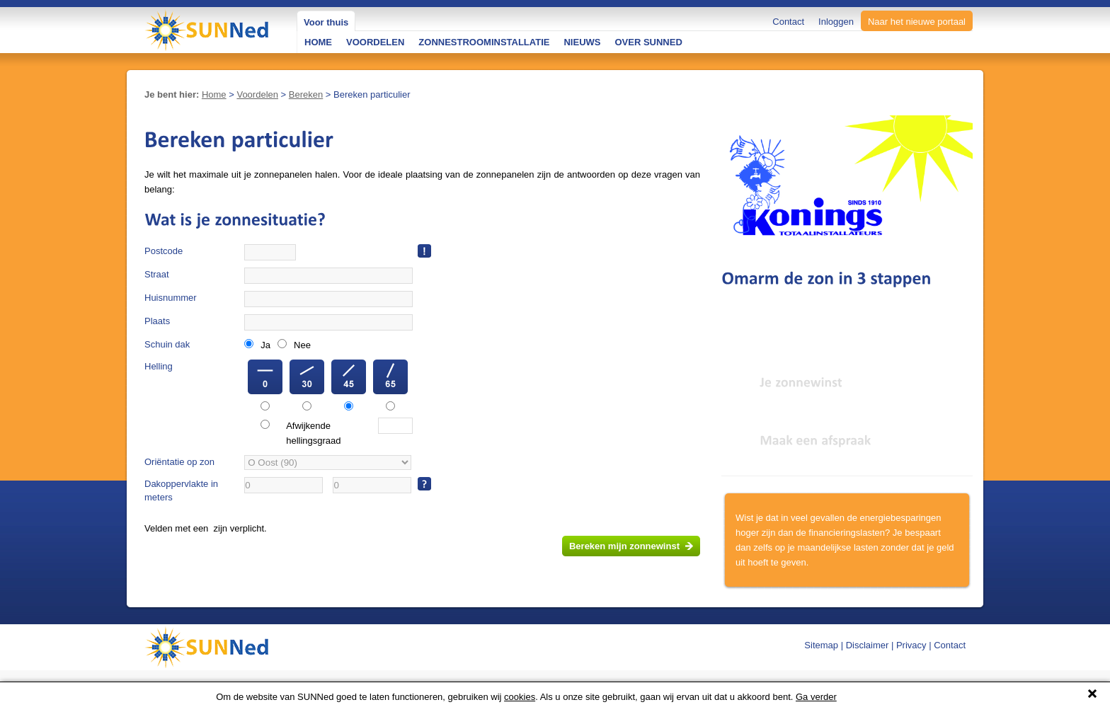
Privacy (911, 645)
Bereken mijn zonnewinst (624, 546)
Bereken (306, 94)
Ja (265, 345)
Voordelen (257, 94)
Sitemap (821, 645)
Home (214, 94)
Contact (788, 21)
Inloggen (836, 21)
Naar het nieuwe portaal (917, 21)
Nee (302, 345)
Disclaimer (867, 645)
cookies (519, 696)
